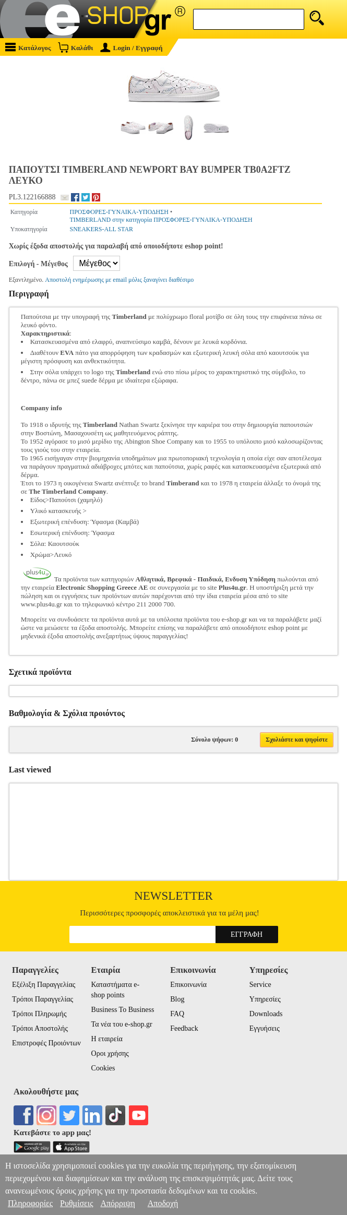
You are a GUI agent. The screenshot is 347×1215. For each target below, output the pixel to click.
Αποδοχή (163, 1203)
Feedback (184, 1028)
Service (260, 984)
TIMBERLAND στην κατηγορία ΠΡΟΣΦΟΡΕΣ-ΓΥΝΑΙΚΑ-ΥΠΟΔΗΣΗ (161, 219)
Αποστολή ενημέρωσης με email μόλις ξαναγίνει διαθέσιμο (119, 279)
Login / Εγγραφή (131, 48)
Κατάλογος (28, 47)
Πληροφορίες (30, 1203)
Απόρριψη (117, 1203)
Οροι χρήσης (110, 1053)
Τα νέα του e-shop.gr (121, 1024)
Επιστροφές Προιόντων (46, 1043)
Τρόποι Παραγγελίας (42, 999)
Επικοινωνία (188, 984)
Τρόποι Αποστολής (40, 1028)
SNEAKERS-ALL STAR (102, 229)
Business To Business (122, 1010)
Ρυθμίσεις (76, 1203)
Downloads (266, 1014)
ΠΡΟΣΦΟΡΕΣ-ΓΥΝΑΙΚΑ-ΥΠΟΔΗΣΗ (119, 212)
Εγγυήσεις (264, 1028)
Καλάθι (75, 47)
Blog (177, 999)
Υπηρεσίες (265, 999)
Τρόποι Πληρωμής (39, 1014)
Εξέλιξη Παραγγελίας (43, 984)
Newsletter (173, 895)
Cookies (103, 1068)
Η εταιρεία (107, 1039)
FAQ (177, 1014)
